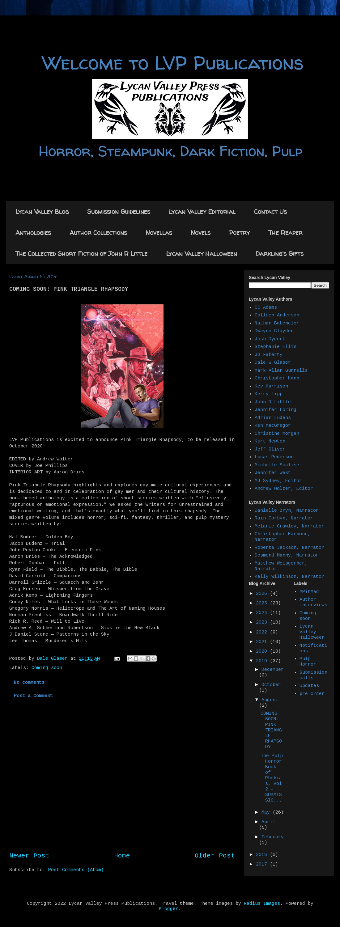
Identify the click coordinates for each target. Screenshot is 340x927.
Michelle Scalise (277, 465)
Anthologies (33, 232)
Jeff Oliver (270, 449)
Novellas (159, 232)
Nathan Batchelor (277, 323)
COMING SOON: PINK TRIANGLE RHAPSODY (271, 730)
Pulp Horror (308, 661)
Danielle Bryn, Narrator (287, 510)
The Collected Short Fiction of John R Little (81, 253)
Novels (200, 232)
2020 (263, 651)
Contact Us (270, 211)
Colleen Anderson (277, 315)
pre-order (312, 693)
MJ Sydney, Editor (278, 481)
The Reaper (285, 232)
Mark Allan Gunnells (281, 370)
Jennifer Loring (275, 410)
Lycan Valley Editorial (202, 211)
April (268, 822)
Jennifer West (273, 473)
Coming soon (47, 668)
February (272, 837)
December (272, 669)
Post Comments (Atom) (76, 870)
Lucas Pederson (274, 457)
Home (122, 855)
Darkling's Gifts (280, 253)
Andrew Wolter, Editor (284, 488)
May (267, 812)
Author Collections (98, 232)
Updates (309, 685)
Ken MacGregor (273, 425)
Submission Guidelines (118, 211)
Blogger (168, 909)
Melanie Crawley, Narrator (289, 526)
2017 (263, 864)
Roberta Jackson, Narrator (289, 547)
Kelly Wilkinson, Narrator (289, 576)
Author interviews (313, 602)
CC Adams (266, 307)
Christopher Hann (277, 378)
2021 (263, 642)
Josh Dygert (270, 339)
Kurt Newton (270, 441)
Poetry (239, 232)
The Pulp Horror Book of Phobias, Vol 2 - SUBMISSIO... (272, 778)
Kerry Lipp (269, 394)
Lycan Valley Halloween (201, 253)
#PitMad (309, 592)
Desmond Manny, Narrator (287, 555)
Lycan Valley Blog (42, 211)
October (271, 685)
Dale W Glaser (273, 362)
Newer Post (29, 855)
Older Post (215, 855)
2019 (263, 661)
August (269, 700)
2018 (263, 854)
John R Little (273, 402)
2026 (263, 593)
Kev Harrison (271, 386)
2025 (263, 603)
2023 (263, 622)
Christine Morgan (277, 433)
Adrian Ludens (273, 418)
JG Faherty (269, 355)
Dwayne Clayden (274, 331)
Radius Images (262, 903)
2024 (263, 613)
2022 (263, 632)
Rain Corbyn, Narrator (284, 518)
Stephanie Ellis (275, 346)
